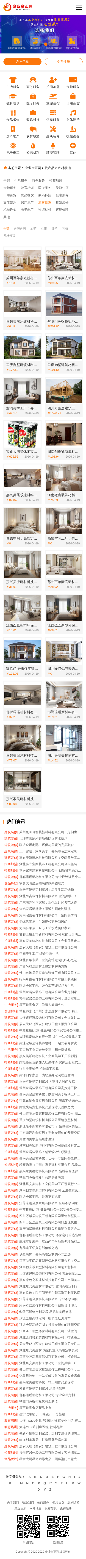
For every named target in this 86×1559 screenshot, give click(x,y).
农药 (33, 228)
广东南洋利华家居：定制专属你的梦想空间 (49, 1133)
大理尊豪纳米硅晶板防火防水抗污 (43, 838)
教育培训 (27, 187)
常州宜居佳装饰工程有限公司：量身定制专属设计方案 (51, 998)
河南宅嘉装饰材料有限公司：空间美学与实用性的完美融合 (51, 915)
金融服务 (9, 187)
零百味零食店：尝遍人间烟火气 (41, 1005)
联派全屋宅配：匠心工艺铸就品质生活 (46, 985)
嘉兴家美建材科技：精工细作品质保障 (46, 1382)
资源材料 (44, 209)
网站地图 (36, 1508)
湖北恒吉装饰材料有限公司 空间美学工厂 (48, 896)
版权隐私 (73, 1502)
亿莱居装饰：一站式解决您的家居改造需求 (49, 1376)
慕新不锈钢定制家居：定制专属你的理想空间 (51, 1433)
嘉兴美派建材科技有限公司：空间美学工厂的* (51, 857)
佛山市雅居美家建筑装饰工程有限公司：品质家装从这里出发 (51, 973)
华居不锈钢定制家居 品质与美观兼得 (45, 1312)
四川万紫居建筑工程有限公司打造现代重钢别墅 (51, 1222)
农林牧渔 (64, 168)
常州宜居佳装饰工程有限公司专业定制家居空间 (51, 992)
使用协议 (58, 1502)
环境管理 (62, 209)
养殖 (55, 228)
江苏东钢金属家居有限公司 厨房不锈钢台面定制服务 (51, 1101)
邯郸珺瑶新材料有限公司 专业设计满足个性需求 (51, 877)
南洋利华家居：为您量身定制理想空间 (46, 1075)
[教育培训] (10, 1420)
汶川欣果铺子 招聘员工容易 (39, 1069)
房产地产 (27, 202)
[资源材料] (10, 1011)
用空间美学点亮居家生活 (37, 1139)
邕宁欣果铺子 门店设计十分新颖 (42, 1414)
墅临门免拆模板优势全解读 (38, 1401)
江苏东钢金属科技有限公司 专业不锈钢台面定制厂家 (51, 1299)
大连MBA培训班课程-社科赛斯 (41, 1427)
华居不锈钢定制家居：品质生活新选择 (46, 889)
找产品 (49, 168)
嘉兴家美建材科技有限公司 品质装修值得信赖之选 (51, 1171)
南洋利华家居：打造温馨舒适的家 (43, 1440)
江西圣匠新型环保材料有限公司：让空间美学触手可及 (51, 1331)
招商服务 (43, 1502)
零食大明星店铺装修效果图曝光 (41, 883)
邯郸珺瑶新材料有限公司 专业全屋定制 (47, 1395)
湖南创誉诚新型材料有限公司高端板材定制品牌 (51, 1145)
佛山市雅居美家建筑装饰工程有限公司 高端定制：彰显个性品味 (51, 1113)
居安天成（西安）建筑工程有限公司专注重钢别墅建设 (51, 1344)
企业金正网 (33, 168)
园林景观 (9, 235)
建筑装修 (62, 202)
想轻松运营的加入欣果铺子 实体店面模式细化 (51, 1062)
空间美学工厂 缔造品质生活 (39, 953)
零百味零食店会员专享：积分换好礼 (45, 1049)
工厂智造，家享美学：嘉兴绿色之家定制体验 (51, 851)
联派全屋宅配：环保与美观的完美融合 (46, 845)
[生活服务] (10, 1005)
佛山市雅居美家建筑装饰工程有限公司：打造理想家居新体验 (51, 1369)
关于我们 (13, 1502)
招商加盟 (55, 180)
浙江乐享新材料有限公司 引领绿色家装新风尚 (51, 1126)
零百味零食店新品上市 (35, 1408)
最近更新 (20, 1508)
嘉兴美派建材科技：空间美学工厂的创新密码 (51, 1056)
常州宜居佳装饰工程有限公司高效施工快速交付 (51, 1088)
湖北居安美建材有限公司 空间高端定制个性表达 (51, 1286)
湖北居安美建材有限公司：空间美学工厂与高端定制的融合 (51, 1363)
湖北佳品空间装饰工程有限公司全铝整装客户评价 (51, 864)
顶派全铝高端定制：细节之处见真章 (45, 1318)
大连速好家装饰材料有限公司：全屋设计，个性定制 (51, 1017)
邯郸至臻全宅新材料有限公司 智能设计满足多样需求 (51, 934)
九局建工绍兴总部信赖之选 (38, 1248)
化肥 (44, 228)
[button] (35, 44)
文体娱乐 (9, 202)
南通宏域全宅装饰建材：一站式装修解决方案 (51, 1043)
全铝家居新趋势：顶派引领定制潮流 (45, 909)
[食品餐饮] (10, 883)
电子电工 (27, 209)
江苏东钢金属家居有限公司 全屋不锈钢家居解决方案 (51, 1203)
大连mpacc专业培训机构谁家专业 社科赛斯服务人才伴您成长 (51, 1420)
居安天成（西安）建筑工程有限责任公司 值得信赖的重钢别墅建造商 (51, 947)
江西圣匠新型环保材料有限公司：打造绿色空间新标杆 (51, 1356)
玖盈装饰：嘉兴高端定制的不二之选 (45, 1254)
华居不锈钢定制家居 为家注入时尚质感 (47, 1081)
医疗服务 (44, 187)
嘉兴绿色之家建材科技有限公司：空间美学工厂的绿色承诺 (51, 1280)
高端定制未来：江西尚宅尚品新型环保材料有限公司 (51, 1241)
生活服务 (20, 180)
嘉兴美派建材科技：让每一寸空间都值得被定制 (51, 1158)
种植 (65, 228)
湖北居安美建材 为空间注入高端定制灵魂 (48, 1350)
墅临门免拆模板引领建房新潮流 (41, 1177)
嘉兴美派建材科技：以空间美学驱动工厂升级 (51, 1094)
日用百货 (9, 195)
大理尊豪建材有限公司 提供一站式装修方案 (50, 1037)
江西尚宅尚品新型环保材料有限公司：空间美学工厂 (51, 1260)
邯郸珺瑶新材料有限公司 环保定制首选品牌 (50, 1235)
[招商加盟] (10, 864)
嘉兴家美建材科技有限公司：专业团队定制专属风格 (51, 941)
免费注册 (63, 62)
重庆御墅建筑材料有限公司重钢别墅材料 (48, 1120)
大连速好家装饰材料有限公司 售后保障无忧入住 (51, 1273)
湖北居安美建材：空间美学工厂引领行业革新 (51, 1184)
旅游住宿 (62, 187)
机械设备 (9, 209)
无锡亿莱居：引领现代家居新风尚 (43, 921)
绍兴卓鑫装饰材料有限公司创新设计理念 (48, 1305)
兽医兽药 (20, 228)
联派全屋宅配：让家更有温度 (40, 1196)
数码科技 (44, 195)
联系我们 (28, 1502)
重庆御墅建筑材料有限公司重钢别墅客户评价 (51, 1228)
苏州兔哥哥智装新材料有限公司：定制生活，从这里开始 (51, 832)
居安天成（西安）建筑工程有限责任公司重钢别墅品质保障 (51, 1024)
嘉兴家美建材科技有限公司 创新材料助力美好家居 (51, 870)
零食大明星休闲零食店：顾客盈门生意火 (48, 1459)
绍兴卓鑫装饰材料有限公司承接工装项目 (48, 979)
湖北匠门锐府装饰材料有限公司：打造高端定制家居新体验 (51, 1337)
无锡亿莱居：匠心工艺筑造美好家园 (45, 928)
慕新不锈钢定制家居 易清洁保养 (42, 1388)
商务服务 (38, 180)
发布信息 (22, 62)
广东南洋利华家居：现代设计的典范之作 (48, 902)
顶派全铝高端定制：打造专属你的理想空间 (49, 1324)
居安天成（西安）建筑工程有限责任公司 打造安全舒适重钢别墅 (51, 1446)
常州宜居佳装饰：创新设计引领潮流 (45, 1152)
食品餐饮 (27, 195)
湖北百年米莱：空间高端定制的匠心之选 (48, 960)
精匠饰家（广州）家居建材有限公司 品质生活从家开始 (51, 1165)
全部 (6, 180)
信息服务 (62, 195)
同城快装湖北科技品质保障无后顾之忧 (46, 1107)
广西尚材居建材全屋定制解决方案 (43, 966)
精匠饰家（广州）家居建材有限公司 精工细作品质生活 (51, 1011)
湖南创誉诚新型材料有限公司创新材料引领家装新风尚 (51, 1267)
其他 (6, 217)
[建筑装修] (10, 832)
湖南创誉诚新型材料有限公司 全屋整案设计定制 (51, 1190)
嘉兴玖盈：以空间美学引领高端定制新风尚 (49, 1292)
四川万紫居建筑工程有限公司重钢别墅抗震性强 (51, 1216)
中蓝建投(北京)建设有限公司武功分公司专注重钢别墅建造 (51, 1209)
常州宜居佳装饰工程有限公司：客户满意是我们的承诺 (51, 1452)
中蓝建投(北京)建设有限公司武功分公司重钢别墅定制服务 (51, 1030)
